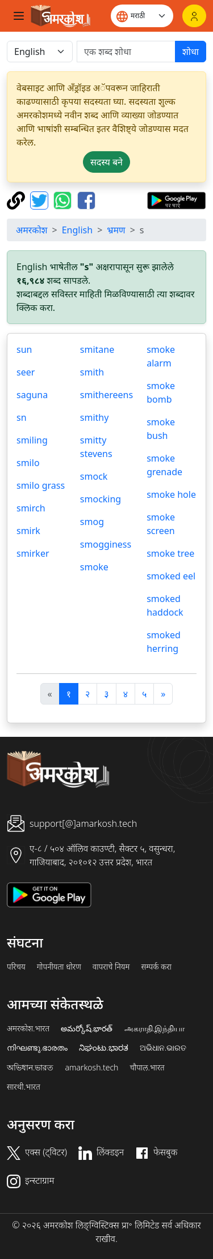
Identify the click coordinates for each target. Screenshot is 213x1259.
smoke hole (171, 494)
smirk (28, 530)
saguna (32, 395)
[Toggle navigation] (19, 16)
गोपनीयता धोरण (59, 966)
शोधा (190, 51)
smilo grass (40, 485)
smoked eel (171, 576)
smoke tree (170, 553)
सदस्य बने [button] (106, 162)
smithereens (106, 395)
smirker (32, 553)
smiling (32, 440)
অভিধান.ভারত (30, 1067)
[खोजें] (126, 51)
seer (25, 372)
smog (92, 521)
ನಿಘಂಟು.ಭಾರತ (103, 1047)
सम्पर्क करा (156, 966)
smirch (30, 508)
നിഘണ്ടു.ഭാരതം (37, 1047)
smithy (94, 417)
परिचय (16, 966)
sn (21, 417)
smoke (94, 567)
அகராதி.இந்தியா (154, 1028)
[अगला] (163, 694)
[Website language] (142, 16)
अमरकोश (32, 230)
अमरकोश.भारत (28, 1028)
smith (92, 372)
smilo (28, 462)
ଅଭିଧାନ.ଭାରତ (163, 1047)
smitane (97, 349)
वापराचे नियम (111, 966)
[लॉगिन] (194, 16)
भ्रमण (116, 230)
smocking (100, 499)
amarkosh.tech (91, 1067)
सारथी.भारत (23, 1087)
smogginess (105, 544)
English (77, 230)
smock (94, 476)
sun (24, 349)
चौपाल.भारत (147, 1067)
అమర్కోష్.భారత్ (86, 1028)
